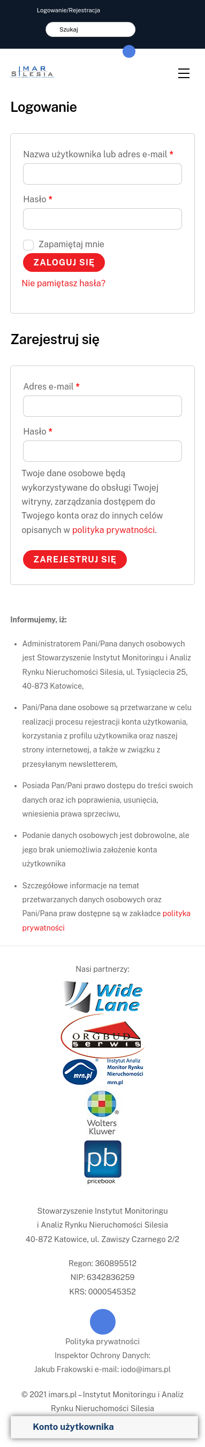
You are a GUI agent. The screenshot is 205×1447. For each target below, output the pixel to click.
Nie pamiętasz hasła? (63, 283)
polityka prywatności (113, 530)
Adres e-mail (51, 387)
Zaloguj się (64, 262)
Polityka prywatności (102, 1341)
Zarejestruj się (75, 559)
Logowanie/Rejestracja (68, 9)
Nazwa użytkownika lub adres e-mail (98, 154)
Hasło (37, 199)
